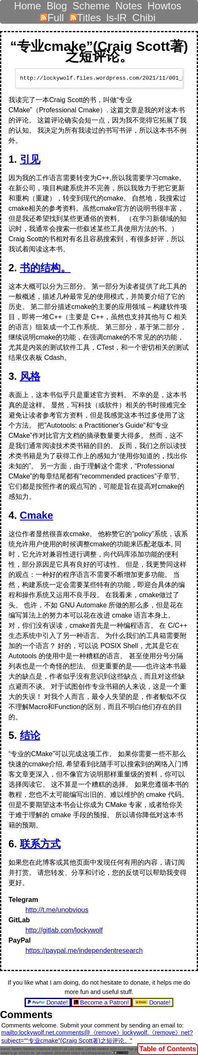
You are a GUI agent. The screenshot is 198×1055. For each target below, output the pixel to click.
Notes (128, 4)
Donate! (49, 1002)
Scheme (91, 4)
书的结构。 (45, 267)
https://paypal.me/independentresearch (84, 950)
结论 (30, 735)
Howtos (164, 4)
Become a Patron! (102, 1002)
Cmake (36, 515)
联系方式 (40, 843)
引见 (30, 159)
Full (52, 15)
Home (27, 4)
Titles (85, 15)
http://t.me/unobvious (57, 909)
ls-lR (116, 15)
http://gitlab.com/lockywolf (64, 930)
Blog (57, 4)
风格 (30, 376)
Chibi (144, 15)
